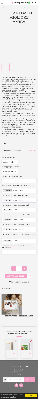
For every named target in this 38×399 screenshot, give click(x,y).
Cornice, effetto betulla (9, 353)
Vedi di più (32, 150)
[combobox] (10, 162)
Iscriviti (29, 379)
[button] (29, 3)
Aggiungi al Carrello (16, 276)
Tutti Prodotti (15, 7)
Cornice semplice (25, 353)
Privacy (18, 374)
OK (31, 395)
